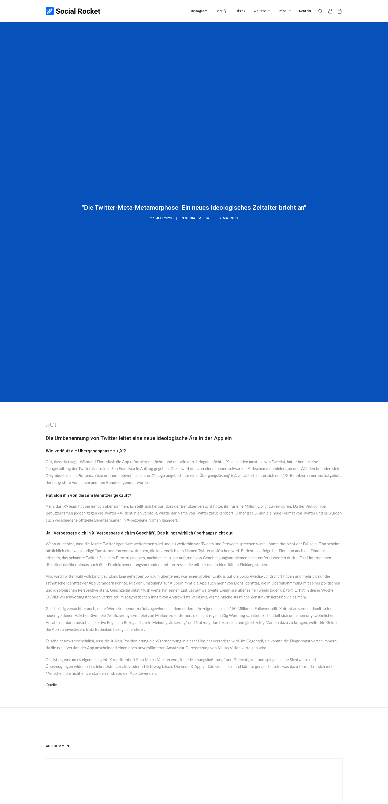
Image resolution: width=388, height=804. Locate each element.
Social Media (197, 175)
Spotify (221, 11)
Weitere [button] (262, 11)
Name (52, 725)
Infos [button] (285, 11)
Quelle (51, 598)
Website (255, 725)
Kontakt (305, 11)
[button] (321, 11)
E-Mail (154, 725)
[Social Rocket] (73, 11)
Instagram (199, 11)
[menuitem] (199, 11)
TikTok (240, 11)
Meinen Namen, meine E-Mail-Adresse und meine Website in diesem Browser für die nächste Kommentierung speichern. (144, 753)
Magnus (230, 175)
